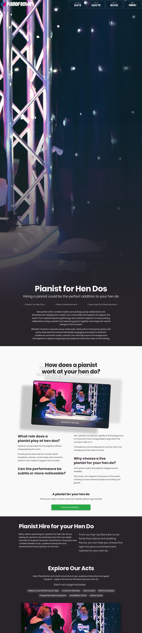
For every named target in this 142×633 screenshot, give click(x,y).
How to (114, 4)
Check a (77, 4)
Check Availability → (71, 507)
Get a (96, 4)
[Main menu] (132, 4)
